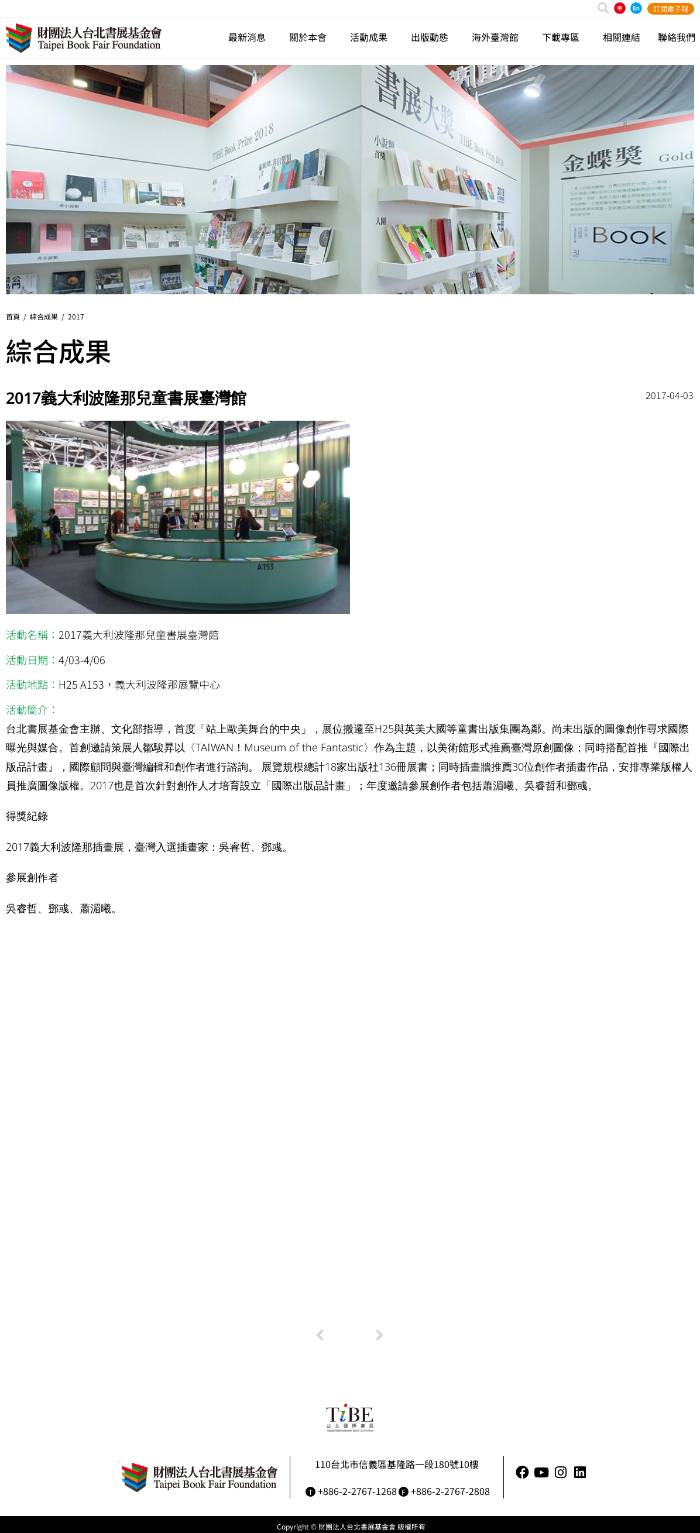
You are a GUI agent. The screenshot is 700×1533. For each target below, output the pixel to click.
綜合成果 (44, 316)
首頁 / (18, 316)
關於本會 (310, 37)
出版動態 (432, 37)
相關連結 (621, 37)
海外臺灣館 (498, 37)
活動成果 (371, 37)
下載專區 (563, 37)
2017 (76, 316)
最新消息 (250, 37)
